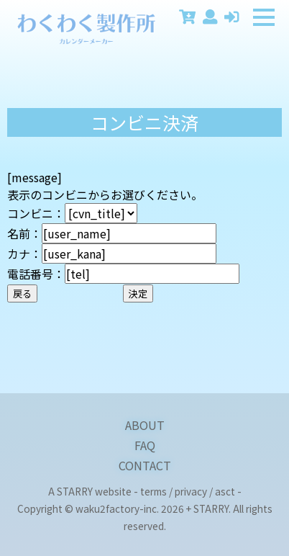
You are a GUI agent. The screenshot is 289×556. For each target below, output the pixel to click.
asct (225, 491)
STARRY (75, 491)
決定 (138, 293)
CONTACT (145, 465)
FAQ (144, 445)
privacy (191, 491)
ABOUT (145, 425)
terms (153, 491)
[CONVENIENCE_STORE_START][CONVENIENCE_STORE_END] (101, 213)
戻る (22, 293)
